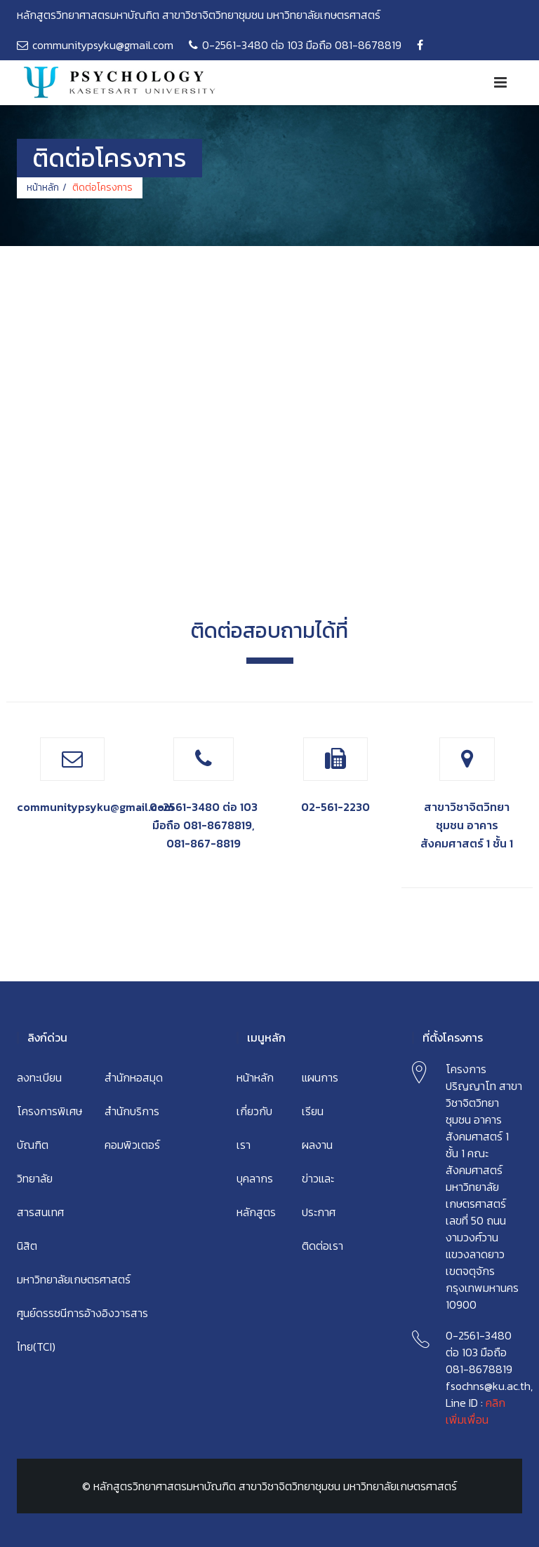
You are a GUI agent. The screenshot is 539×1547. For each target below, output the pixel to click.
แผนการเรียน (320, 1094)
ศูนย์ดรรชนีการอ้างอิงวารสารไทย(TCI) (82, 1329)
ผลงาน (317, 1144)
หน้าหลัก (43, 187)
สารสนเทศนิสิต (40, 1229)
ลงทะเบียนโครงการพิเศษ (49, 1094)
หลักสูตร (256, 1212)
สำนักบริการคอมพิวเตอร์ (132, 1128)
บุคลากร (255, 1178)
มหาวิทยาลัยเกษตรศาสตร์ (74, 1279)
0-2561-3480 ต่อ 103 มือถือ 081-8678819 (295, 44)
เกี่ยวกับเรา (254, 1128)
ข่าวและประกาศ (318, 1195)
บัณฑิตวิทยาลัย (35, 1161)
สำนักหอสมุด (134, 1077)
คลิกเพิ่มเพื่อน (475, 1411)
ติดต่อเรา (322, 1245)
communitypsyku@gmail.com (95, 44)
